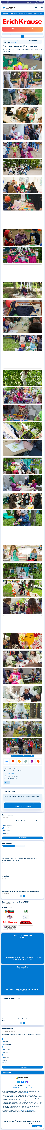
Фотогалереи (8, 34)
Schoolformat (7, 1044)
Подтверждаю (37, 1126)
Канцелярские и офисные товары (10, 8)
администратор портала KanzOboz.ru (22, 1087)
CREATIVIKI (7, 1049)
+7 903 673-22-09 (22, 1086)
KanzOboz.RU (6, 1072)
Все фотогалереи (22, 40)
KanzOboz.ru (25, 1092)
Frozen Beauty (8, 825)
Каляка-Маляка (8, 1039)
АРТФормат (7, 1062)
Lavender (6, 833)
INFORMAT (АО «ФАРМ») (9, 1031)
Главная (6, 40)
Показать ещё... (16, 755)
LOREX (6, 1041)
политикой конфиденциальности (19, 1113)
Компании (12, 40)
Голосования (7, 815)
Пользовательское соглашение (29, 1110)
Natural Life (7, 830)
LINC (5, 1055)
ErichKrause (13, 42)
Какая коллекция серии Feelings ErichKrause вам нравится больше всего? (21, 821)
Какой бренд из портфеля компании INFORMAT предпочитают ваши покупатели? (21, 1035)
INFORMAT (7, 1052)
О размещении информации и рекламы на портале (15, 1115)
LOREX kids (7, 1047)
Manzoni (6, 1057)
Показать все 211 (28, 755)
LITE (5, 1060)
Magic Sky (7, 828)
